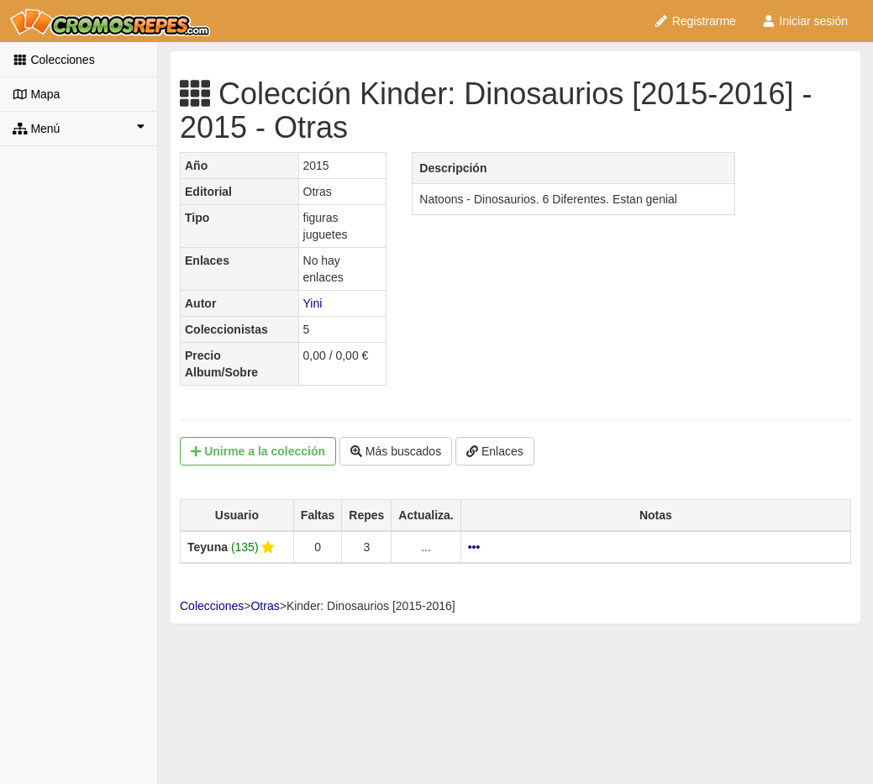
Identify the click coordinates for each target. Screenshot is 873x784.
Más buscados (395, 451)
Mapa (36, 94)
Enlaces (494, 451)
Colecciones (54, 59)
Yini (313, 303)
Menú (79, 127)
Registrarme (695, 21)
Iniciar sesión (804, 21)
